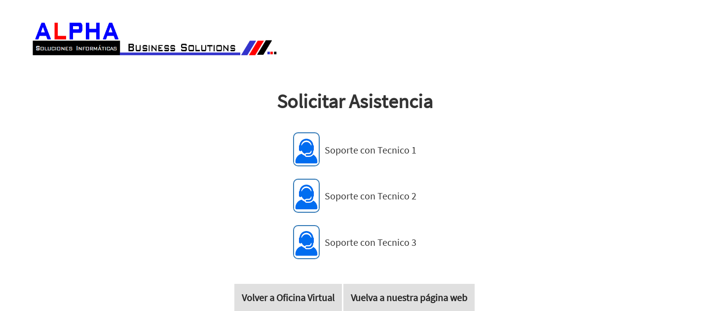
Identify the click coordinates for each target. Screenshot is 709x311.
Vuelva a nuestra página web (409, 297)
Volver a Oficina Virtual (288, 297)
